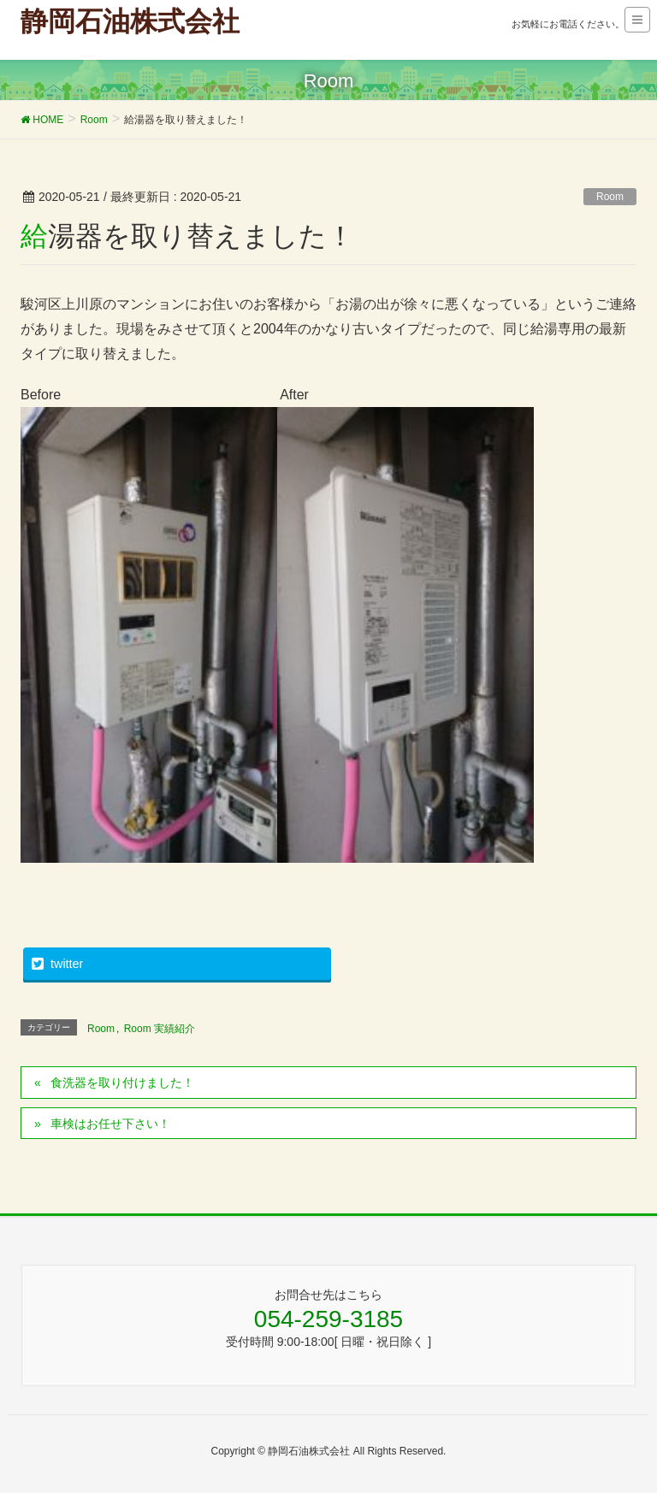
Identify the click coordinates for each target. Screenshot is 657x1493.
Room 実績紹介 (159, 1029)
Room (610, 197)
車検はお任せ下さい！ (110, 1123)
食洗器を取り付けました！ (122, 1082)
